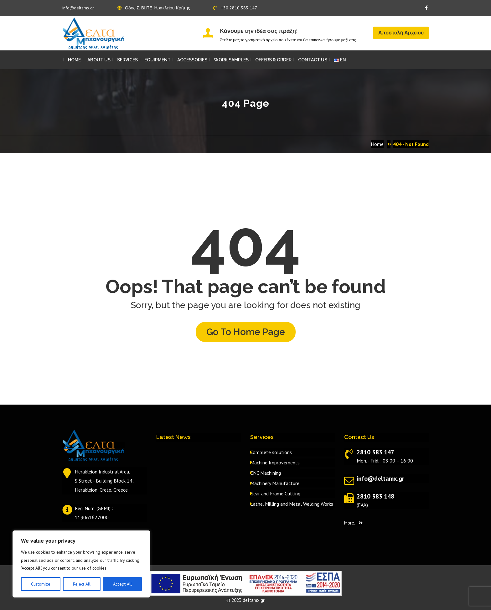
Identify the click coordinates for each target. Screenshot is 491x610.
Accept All (122, 584)
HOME (74, 59)
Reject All (81, 584)
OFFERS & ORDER (273, 59)
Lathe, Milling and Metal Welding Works (291, 504)
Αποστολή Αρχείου (401, 33)
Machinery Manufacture (274, 483)
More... (353, 523)
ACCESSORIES (192, 59)
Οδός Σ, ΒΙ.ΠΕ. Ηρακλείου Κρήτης (153, 8)
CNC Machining (265, 473)
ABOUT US (99, 59)
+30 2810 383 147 (235, 8)
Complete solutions (271, 452)
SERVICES (127, 59)
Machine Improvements (275, 462)
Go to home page (245, 331)
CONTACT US (312, 59)
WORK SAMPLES (231, 59)
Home (377, 144)
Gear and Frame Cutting (275, 493)
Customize (40, 584)
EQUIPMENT (157, 59)
